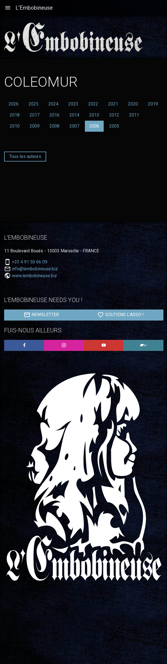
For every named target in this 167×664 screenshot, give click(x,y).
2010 (15, 126)
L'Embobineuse (34, 7)
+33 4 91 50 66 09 (29, 262)
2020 (133, 104)
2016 (54, 115)
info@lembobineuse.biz (35, 269)
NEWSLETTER (41, 314)
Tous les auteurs (25, 156)
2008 (54, 126)
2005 (114, 126)
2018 (15, 115)
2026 (14, 104)
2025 (33, 104)
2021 (113, 104)
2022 (93, 104)
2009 (35, 126)
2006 (94, 126)
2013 (94, 115)
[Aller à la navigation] (7, 8)
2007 (74, 126)
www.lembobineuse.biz (34, 275)
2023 (73, 104)
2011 (134, 115)
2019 (153, 104)
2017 (35, 115)
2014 (74, 115)
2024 (53, 104)
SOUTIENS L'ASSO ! (120, 314)
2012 (114, 115)
